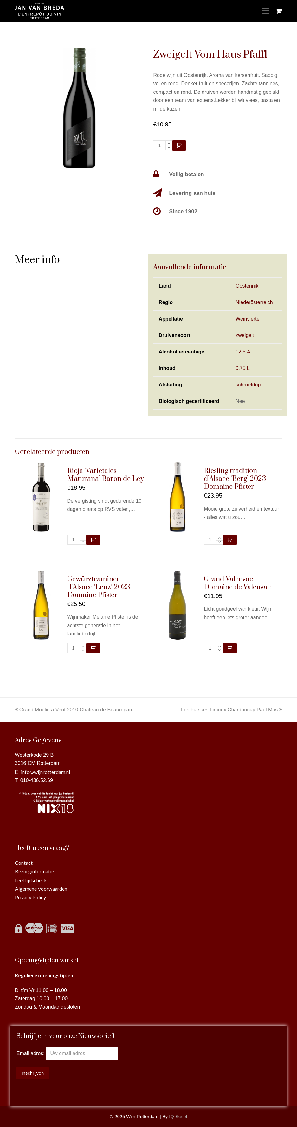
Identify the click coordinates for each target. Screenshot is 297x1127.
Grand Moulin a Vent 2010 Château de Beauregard (74, 709)
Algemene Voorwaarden (41, 889)
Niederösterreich (254, 302)
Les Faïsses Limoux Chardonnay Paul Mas (231, 709)
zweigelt (245, 335)
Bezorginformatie (34, 871)
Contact (24, 863)
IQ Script (178, 1116)
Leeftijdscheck (31, 880)
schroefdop (248, 384)
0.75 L (242, 368)
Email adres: (31, 1053)
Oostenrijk (247, 286)
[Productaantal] (159, 145)
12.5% (243, 351)
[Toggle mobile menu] (265, 11)
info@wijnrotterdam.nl (45, 772)
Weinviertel (248, 319)
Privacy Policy (30, 897)
